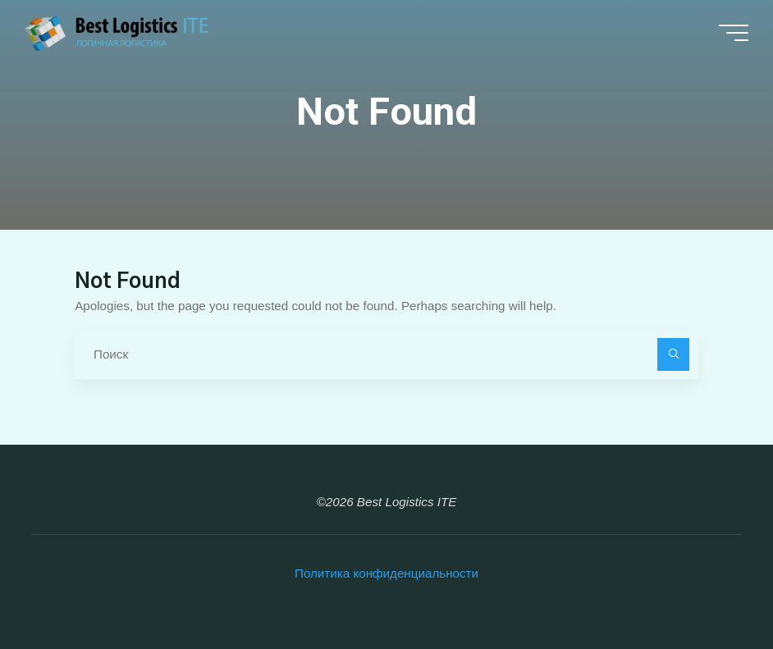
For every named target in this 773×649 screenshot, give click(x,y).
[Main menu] (733, 33)
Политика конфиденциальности (386, 573)
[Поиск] (673, 354)
